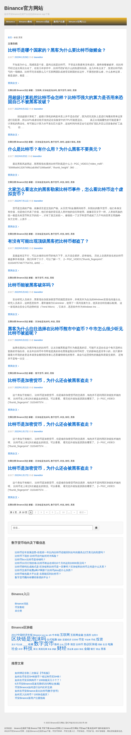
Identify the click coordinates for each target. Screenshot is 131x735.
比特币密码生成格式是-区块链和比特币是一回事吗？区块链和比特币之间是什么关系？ (60, 566)
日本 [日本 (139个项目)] (67, 644)
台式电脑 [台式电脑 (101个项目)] (52, 639)
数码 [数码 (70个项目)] (56, 644)
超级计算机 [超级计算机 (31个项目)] (78, 649)
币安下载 (45, 728)
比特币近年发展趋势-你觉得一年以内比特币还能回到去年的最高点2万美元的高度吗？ (60, 552)
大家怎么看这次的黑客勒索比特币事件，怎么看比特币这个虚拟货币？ (65, 191)
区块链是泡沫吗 (50, 90)
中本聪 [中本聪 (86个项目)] (55, 635)
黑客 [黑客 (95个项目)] (103, 649)
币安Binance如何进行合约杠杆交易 (33, 687)
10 (63, 512)
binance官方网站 (71, 728)
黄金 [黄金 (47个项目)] (98, 649)
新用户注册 (59, 21)
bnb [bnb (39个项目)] (43, 635)
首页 (10, 37)
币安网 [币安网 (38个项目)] (87, 640)
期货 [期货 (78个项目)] (72, 644)
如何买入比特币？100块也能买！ (32, 694)
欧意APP (94, 728)
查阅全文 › (13, 83)
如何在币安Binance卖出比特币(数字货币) (37, 690)
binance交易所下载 (22, 728)
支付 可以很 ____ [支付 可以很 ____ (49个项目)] (19, 644)
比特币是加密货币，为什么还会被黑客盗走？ (50, 380)
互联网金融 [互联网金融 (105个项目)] (76, 634)
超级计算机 (70, 142)
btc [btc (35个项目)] (47, 635)
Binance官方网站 (23, 8)
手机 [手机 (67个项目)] (93, 639)
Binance (10, 21)
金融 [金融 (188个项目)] (87, 648)
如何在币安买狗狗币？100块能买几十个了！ (38, 680)
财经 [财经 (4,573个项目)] (62, 648)
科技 (62, 182)
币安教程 (19, 607)
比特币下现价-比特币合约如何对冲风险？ (37, 556)
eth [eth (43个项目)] (50, 635)
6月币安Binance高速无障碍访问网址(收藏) (37, 683)
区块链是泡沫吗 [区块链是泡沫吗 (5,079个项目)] (28, 639)
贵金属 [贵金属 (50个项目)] (70, 649)
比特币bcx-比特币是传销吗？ (30, 559)
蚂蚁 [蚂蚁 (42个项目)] (54, 649)
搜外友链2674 (104, 728)
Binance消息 (42, 21)
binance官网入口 (57, 728)
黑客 (75, 90)
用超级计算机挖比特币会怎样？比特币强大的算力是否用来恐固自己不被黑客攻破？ (65, 99)
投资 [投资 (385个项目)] (99, 639)
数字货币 (62, 90)
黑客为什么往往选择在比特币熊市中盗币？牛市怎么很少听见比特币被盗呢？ (65, 330)
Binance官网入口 (77, 21)
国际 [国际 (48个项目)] (60, 640)
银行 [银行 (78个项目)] (93, 649)
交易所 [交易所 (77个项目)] (87, 635)
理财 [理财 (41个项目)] (100, 644)
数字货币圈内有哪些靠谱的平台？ (33, 577)
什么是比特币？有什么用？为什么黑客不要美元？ (55, 149)
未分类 (18, 610)
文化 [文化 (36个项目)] (62, 644)
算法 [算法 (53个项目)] (35, 649)
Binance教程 (25, 21)
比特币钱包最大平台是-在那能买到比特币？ (38, 573)
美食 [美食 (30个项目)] (50, 649)
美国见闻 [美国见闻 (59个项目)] (42, 649)
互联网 (38, 90)
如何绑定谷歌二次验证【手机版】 (33, 673)
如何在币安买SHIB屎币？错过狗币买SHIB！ (38, 676)
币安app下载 (84, 728)
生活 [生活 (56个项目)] (105, 644)
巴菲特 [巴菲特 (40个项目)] (75, 640)
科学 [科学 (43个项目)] (21, 649)
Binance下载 (36, 728)
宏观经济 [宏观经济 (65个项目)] (66, 639)
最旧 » (82, 512)
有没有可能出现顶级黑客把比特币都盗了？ (48, 241)
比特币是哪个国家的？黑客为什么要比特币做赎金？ (57, 50)
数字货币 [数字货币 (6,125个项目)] (44, 643)
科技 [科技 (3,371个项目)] (28, 648)
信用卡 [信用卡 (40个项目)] (95, 635)
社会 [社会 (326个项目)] (14, 648)
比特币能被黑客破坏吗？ (31, 285)
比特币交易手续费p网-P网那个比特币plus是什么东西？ (44, 570)
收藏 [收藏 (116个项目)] (30, 644)
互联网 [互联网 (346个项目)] (65, 635)
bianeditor (38, 57)
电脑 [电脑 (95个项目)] (110, 644)
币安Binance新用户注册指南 (30, 698)
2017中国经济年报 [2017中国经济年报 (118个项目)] (22, 634)
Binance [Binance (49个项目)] (37, 635)
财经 (69, 90)
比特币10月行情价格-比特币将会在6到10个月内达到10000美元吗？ (50, 563)
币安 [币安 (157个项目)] (81, 639)
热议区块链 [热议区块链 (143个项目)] (90, 644)
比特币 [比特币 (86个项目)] (79, 644)
